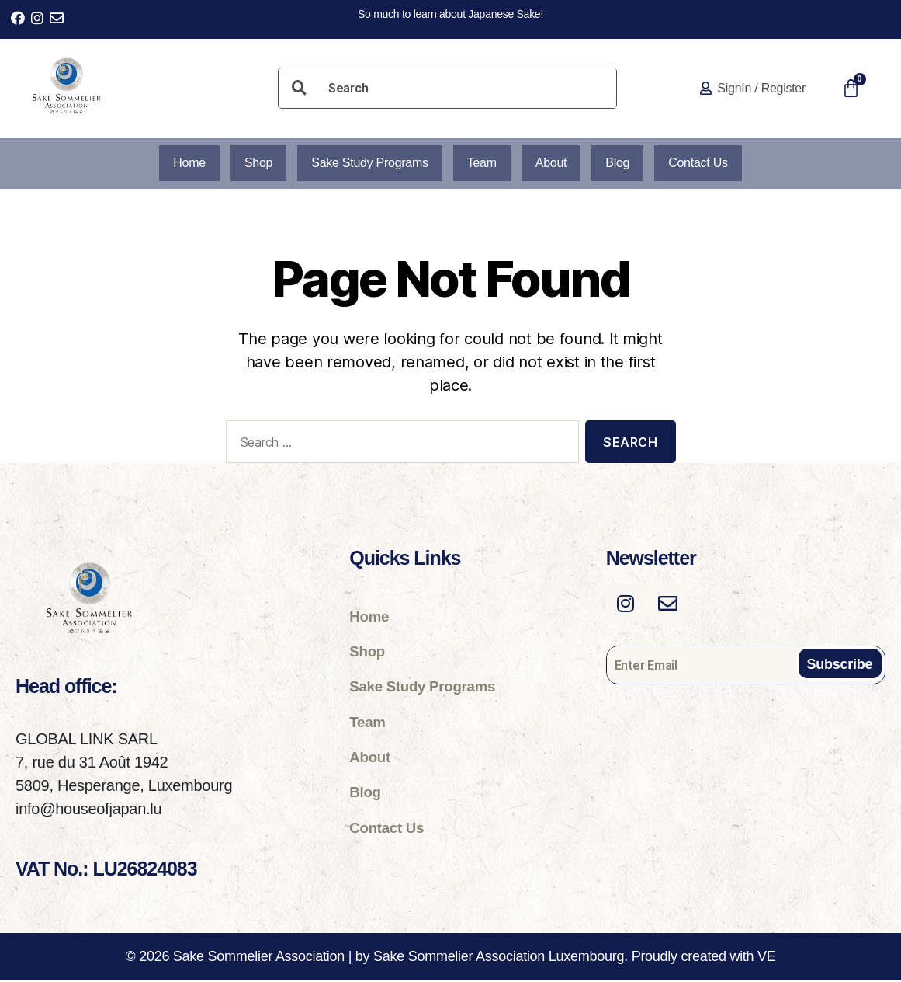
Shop (249, 163)
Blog (623, 163)
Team (481, 163)
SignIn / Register (761, 88)
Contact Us (707, 163)
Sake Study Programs (365, 163)
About (553, 163)
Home (179, 163)
